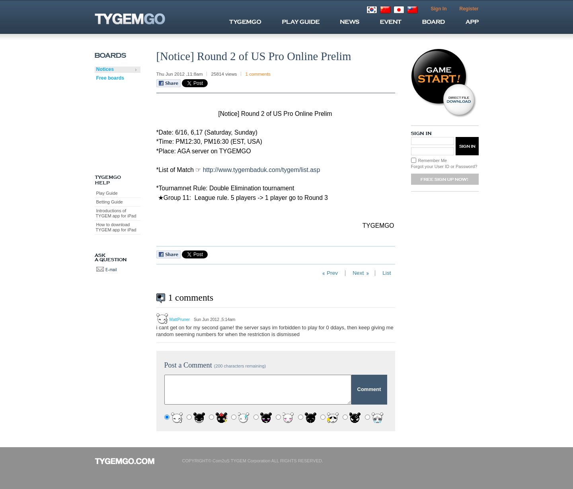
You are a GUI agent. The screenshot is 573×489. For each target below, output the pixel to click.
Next (358, 273)
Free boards (110, 78)
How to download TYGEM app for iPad (115, 227)
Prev (332, 273)
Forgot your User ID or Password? (444, 166)
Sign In (438, 9)
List (386, 273)
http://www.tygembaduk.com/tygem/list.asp (261, 169)
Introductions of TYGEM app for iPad (115, 213)
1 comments (258, 73)
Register (468, 9)
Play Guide (107, 193)
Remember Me (432, 160)
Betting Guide (109, 202)
